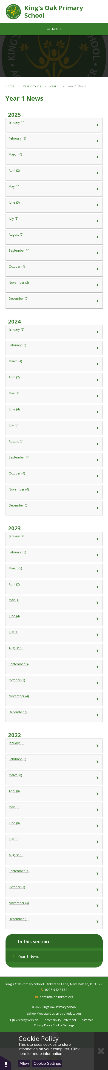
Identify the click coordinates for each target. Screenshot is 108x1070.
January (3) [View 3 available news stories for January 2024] (54, 332)
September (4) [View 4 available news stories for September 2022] (54, 873)
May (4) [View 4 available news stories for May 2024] (54, 396)
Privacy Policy (43, 1025)
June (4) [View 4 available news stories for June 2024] (54, 412)
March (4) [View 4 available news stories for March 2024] (54, 363)
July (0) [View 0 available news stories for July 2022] (54, 841)
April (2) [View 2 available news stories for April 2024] (54, 380)
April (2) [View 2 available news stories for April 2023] (54, 587)
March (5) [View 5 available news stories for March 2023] (54, 571)
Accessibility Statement (60, 1020)
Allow (24, 1063)
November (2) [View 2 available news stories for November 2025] (54, 285)
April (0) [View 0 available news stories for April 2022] (54, 793)
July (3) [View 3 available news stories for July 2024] (54, 428)
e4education (72, 1013)
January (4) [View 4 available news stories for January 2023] (54, 539)
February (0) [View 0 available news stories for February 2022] (54, 761)
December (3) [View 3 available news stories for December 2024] (54, 508)
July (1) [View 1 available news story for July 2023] (54, 634)
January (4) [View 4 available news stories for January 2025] (54, 125)
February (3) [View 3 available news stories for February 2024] (54, 347)
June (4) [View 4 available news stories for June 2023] (54, 618)
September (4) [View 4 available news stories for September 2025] (54, 253)
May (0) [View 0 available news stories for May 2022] (54, 809)
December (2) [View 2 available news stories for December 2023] (54, 714)
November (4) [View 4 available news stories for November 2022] (54, 905)
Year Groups (32, 86)
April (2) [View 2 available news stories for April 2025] (54, 173)
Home (10, 86)
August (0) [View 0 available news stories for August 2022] (54, 857)
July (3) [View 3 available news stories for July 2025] (54, 221)
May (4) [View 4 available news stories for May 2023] (54, 602)
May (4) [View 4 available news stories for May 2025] (54, 189)
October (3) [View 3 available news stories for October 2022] (54, 889)
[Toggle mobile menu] (54, 28)
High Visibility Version (23, 1020)
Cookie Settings (47, 1063)
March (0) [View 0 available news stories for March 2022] (54, 777)
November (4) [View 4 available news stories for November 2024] (54, 492)
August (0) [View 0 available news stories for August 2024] (54, 444)
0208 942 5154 (56, 989)
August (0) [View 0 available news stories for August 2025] (54, 237)
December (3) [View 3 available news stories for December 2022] (54, 921)
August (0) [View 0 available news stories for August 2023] (54, 650)
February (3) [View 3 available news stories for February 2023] (54, 555)
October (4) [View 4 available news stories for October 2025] (54, 269)
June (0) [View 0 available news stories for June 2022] (54, 825)
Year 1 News (77, 86)
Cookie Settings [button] (63, 1025)
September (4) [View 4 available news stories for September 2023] (54, 666)
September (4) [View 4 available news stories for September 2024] (54, 460)
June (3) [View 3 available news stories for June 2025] (54, 205)
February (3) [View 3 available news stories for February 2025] (54, 141)
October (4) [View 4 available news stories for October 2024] (54, 476)
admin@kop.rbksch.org (56, 997)
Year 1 (54, 86)
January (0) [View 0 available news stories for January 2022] (54, 745)
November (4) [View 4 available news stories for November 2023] (54, 698)
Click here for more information (49, 1051)
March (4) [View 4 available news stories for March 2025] (54, 157)
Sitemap (88, 1020)
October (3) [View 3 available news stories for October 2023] (54, 682)
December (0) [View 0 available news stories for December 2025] (54, 301)
